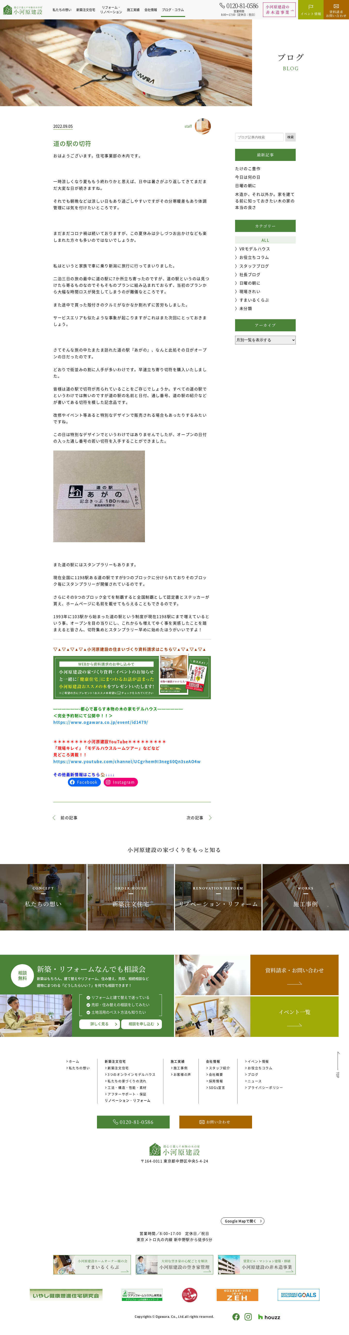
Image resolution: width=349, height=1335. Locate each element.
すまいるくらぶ (254, 300)
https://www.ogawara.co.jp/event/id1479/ (100, 722)
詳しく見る (99, 1023)
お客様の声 (182, 1074)
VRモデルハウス (254, 249)
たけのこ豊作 (248, 168)
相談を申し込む (141, 1023)
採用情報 (216, 1081)
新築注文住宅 (118, 1067)
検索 (290, 137)
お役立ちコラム (254, 257)
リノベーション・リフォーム (128, 1100)
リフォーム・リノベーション (114, 9)
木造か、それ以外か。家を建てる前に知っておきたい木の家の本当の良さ (265, 200)
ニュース (255, 1081)
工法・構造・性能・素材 (127, 1087)
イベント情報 (258, 1061)
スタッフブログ (254, 266)
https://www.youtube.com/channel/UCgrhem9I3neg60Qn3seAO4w (127, 761)
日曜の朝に (245, 185)
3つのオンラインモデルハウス (132, 1074)
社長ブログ (250, 274)
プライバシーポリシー (265, 1087)
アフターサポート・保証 (127, 1094)
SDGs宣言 (217, 1087)
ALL (266, 240)
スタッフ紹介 (219, 1067)
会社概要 (216, 1074)
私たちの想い (64, 9)
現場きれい (250, 291)
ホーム (74, 1061)
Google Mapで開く (241, 1220)
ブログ (253, 1074)
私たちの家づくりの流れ (127, 1081)
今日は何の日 (248, 177)
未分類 (245, 308)
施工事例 (181, 1067)
